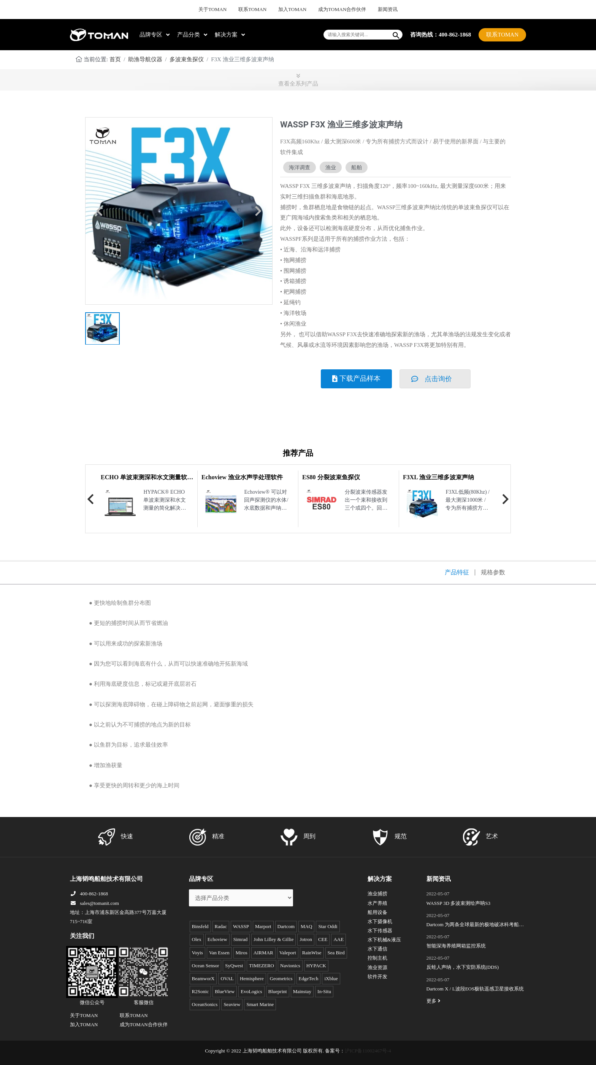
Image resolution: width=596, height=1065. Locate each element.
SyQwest (234, 965)
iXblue (331, 978)
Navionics (290, 965)
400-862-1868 (89, 894)
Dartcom (286, 926)
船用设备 (377, 912)
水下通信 (377, 949)
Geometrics (281, 978)
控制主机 (377, 958)
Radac (221, 926)
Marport (263, 926)
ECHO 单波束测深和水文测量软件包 (147, 480)
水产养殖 (377, 903)
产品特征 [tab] (457, 572)
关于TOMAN (223, 9)
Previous (90, 499)
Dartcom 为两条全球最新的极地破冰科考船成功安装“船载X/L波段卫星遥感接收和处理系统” (475, 925)
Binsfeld (200, 926)
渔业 (330, 167)
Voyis (197, 952)
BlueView (225, 991)
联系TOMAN (258, 9)
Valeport (287, 952)
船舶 (356, 167)
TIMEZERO (261, 965)
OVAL (226, 978)
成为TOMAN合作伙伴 (337, 9)
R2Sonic (200, 991)
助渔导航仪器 (145, 59)
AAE (338, 939)
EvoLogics (251, 991)
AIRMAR (263, 952)
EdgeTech (309, 978)
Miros (241, 952)
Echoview (217, 939)
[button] (99, 211)
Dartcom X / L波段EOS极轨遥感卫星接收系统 (475, 989)
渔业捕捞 (377, 894)
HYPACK (316, 965)
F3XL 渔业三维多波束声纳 (438, 477)
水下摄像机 (380, 921)
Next (505, 499)
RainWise (312, 952)
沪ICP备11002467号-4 (368, 1051)
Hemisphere (252, 978)
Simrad (240, 939)
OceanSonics (205, 1004)
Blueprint (277, 991)
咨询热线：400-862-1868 (440, 34)
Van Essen (219, 952)
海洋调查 (299, 167)
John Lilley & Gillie (273, 939)
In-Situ (324, 991)
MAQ (306, 926)
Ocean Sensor (205, 965)
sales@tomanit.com (94, 903)
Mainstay (302, 991)
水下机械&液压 (384, 940)
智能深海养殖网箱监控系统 (456, 946)
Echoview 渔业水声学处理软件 (242, 477)
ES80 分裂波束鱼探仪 (331, 477)
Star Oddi (327, 926)
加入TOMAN (293, 9)
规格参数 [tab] (493, 572)
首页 (115, 59)
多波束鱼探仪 (187, 59)
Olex (196, 939)
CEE (323, 939)
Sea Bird (336, 952)
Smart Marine (260, 1004)
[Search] (396, 34)
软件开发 (377, 976)
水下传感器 (380, 930)
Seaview (232, 1004)
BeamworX (203, 978)
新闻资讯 (377, 9)
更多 (434, 1001)
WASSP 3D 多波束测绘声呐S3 (458, 903)
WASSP (241, 926)
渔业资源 (377, 967)
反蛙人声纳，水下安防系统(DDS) (462, 967)
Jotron (306, 939)
